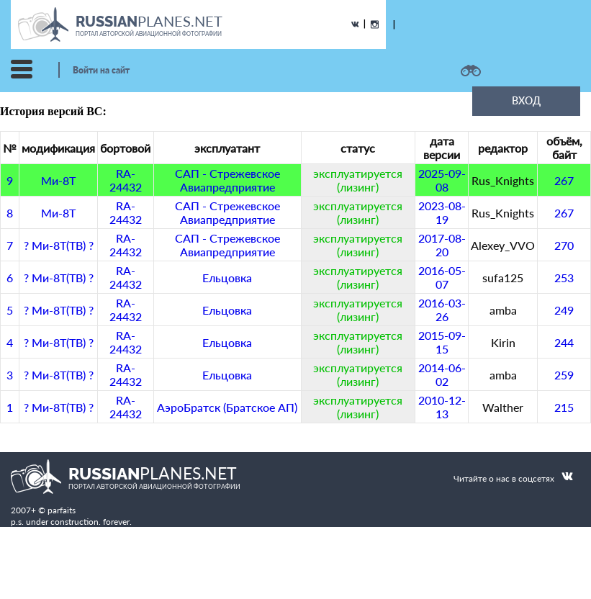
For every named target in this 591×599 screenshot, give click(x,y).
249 (564, 310)
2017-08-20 (442, 244)
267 (564, 180)
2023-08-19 (442, 212)
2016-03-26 (442, 309)
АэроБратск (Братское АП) (227, 407)
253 (564, 277)
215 (564, 407)
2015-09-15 (442, 342)
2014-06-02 (442, 374)
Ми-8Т (58, 180)
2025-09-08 (442, 180)
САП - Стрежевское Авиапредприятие (227, 180)
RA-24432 (125, 180)
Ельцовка (227, 277)
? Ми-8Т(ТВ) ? (59, 245)
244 (564, 342)
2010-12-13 (442, 406)
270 (564, 245)
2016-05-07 (442, 277)
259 (564, 375)
